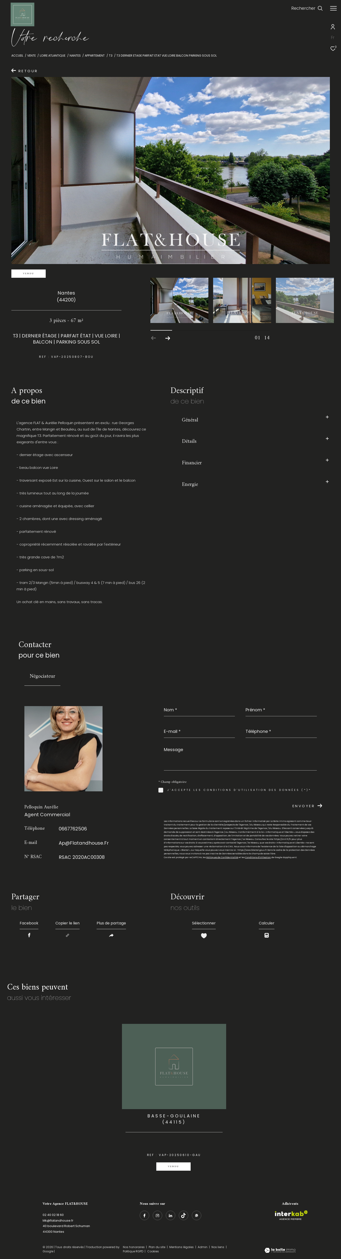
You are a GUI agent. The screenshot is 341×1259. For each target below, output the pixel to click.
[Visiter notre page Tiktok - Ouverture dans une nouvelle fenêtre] (183, 1215)
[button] (168, 338)
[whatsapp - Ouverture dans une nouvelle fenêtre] (196, 1215)
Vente (31, 56)
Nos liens (218, 1247)
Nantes (75, 56)
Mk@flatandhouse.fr (58, 1220)
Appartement (95, 56)
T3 (110, 56)
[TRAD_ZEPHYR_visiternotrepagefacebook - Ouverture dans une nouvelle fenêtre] (144, 1215)
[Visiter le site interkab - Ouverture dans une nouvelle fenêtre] (291, 1215)
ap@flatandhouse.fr (84, 843)
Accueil (17, 56)
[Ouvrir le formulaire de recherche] (307, 8)
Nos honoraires (134, 1247)
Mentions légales (181, 1247)
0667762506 (73, 828)
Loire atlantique (52, 56)
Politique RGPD (133, 1251)
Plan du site (157, 1247)
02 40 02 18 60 (53, 1215)
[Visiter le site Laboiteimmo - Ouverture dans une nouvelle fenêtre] (280, 1251)
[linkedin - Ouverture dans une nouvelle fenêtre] (170, 1215)
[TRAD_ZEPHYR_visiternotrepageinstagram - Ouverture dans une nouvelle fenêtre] (157, 1215)
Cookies (153, 1251)
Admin (203, 1247)
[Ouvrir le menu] (333, 8)
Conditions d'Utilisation (258, 857)
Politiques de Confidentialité (222, 857)
